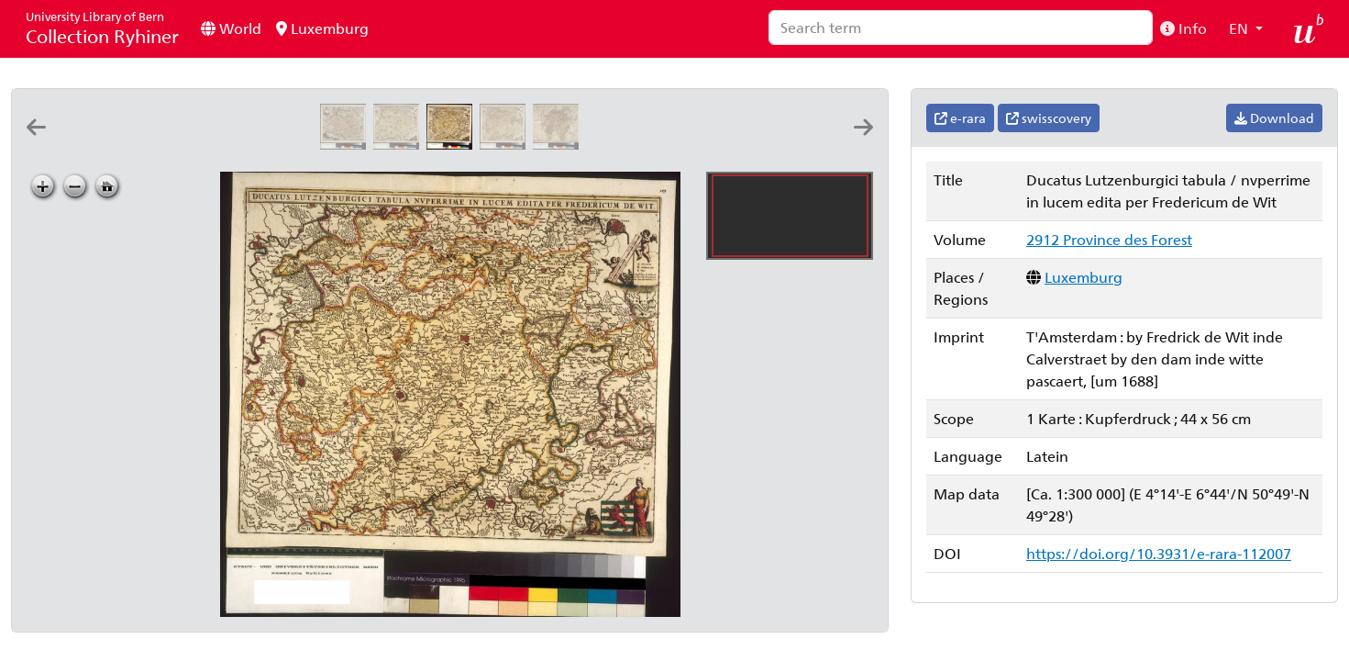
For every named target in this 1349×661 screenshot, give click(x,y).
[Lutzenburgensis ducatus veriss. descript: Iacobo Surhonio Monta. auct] (293, 143)
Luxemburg (322, 28)
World (231, 28)
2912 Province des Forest (1109, 239)
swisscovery (1048, 118)
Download (1274, 118)
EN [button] (1240, 28)
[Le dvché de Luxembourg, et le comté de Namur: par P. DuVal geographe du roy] (772, 143)
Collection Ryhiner (102, 28)
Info (1183, 28)
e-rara (960, 118)
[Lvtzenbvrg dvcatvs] (133, 143)
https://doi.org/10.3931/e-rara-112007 (1158, 553)
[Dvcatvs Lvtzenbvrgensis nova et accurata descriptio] (187, 143)
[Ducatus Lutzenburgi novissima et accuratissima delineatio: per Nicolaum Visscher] (346, 143)
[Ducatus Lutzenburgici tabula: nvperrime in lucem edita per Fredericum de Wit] (399, 143)
